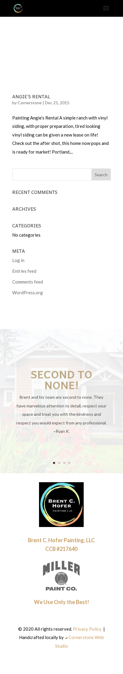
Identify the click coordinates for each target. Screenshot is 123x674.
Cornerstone (30, 102)
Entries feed (24, 271)
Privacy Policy (87, 629)
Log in (18, 260)
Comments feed (27, 281)
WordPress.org (27, 292)
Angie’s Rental (31, 96)
